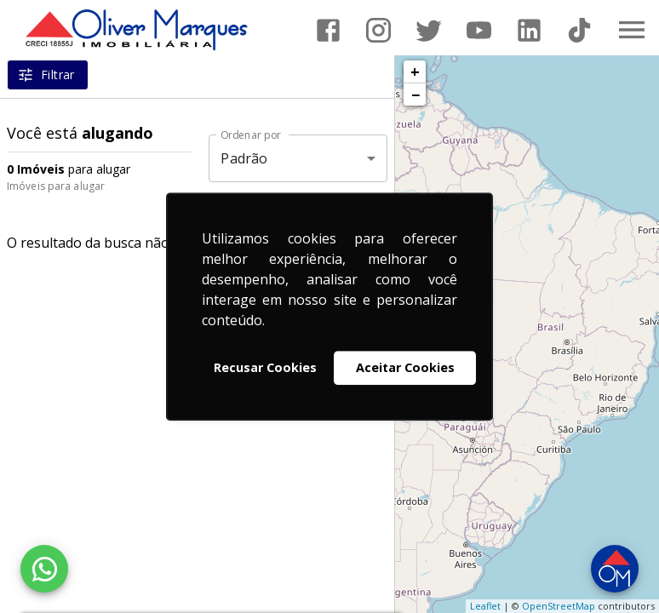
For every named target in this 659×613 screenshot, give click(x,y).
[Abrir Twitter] (429, 30)
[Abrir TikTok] (579, 30)
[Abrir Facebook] (328, 30)
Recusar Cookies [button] (265, 367)
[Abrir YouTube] (479, 30)
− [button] (415, 94)
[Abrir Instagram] (378, 30)
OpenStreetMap (558, 605)
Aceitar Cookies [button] (405, 367)
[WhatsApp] (44, 569)
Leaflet (485, 605)
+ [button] (415, 71)
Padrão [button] (244, 158)
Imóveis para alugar (56, 186)
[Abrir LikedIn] (529, 30)
